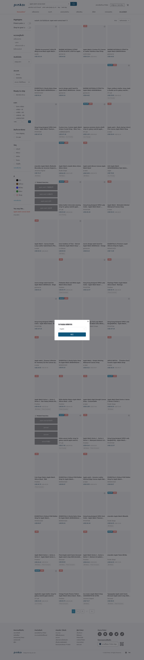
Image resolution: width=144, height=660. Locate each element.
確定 (72, 334)
